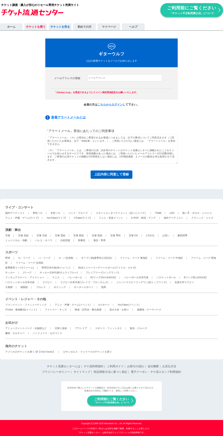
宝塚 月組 (42, 235)
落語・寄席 (99, 240)
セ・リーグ (24, 257)
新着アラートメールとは (68, 117)
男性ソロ (38, 213)
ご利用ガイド (115, 366)
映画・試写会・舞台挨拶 (88, 309)
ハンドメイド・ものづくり (47, 333)
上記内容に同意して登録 (111, 174)
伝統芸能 (65, 240)
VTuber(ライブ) (82, 217)
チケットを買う (35, 26)
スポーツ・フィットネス (108, 328)
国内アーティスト (15, 213)
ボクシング (60, 287)
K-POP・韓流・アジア (143, 217)
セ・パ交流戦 (66, 257)
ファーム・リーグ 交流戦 (29, 262)
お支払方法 (169, 366)
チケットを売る (60, 26)
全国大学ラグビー (184, 282)
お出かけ (11, 322)
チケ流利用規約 (93, 366)
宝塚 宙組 (97, 235)
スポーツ (11, 252)
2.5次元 (150, 235)
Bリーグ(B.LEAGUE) (195, 277)
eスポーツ (104, 304)
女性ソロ (55, 213)
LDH (172, 213)
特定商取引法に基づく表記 (110, 371)
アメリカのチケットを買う (19, 351)
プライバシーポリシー (56, 371)
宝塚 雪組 (60, 235)
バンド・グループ (78, 213)
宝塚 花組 (23, 235)
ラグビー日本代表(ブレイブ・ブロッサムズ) (84, 282)
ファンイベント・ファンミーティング (26, 304)
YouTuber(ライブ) (56, 217)
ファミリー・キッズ (56, 309)
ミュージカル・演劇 (16, 240)
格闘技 (24, 287)
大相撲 (9, 287)
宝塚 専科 (115, 235)
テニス (56, 277)
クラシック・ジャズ (202, 217)
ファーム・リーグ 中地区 (169, 257)
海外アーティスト (173, 217)
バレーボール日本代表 (136, 277)
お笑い (166, 235)
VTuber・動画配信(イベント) (21, 309)
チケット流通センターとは (63, 366)
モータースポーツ (83, 287)
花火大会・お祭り (119, 309)
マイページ (109, 26)
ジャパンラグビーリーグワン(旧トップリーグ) (141, 282)
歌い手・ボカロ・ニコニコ (197, 213)
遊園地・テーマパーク (149, 309)
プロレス (41, 287)
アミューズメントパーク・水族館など (26, 328)
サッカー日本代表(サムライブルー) (59, 272)
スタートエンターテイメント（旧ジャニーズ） (121, 213)
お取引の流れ (135, 366)
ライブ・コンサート (19, 207)
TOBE (158, 213)
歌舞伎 (81, 240)
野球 (7, 257)
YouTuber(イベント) (128, 304)
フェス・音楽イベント (111, 217)
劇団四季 (182, 235)
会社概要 (153, 366)
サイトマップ (82, 371)
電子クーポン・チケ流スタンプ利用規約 (156, 371)
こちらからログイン (110, 104)
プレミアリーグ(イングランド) (102, 272)
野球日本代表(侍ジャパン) (56, 267)
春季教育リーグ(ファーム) (19, 267)
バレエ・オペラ (43, 240)
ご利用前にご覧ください (191, 10)
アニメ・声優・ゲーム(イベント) (72, 304)
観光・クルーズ (138, 328)
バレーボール (75, 277)
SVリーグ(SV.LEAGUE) (103, 277)
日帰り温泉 (61, 328)
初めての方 (84, 26)
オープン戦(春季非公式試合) (96, 257)
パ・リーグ (44, 257)
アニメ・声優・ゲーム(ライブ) (22, 217)
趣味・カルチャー (15, 333)
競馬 (103, 287)
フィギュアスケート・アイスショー (24, 277)
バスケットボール (166, 277)
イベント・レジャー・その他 (25, 299)
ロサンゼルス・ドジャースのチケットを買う (87, 351)
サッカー (10, 272)
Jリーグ (27, 272)
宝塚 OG (133, 235)
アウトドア (81, 328)
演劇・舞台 (13, 230)
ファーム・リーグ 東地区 (134, 257)
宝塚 (7, 235)
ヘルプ (133, 26)
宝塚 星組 (78, 235)
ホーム (11, 26)
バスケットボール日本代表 (19, 282)
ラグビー (47, 282)
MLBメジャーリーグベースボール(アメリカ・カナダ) (107, 267)
